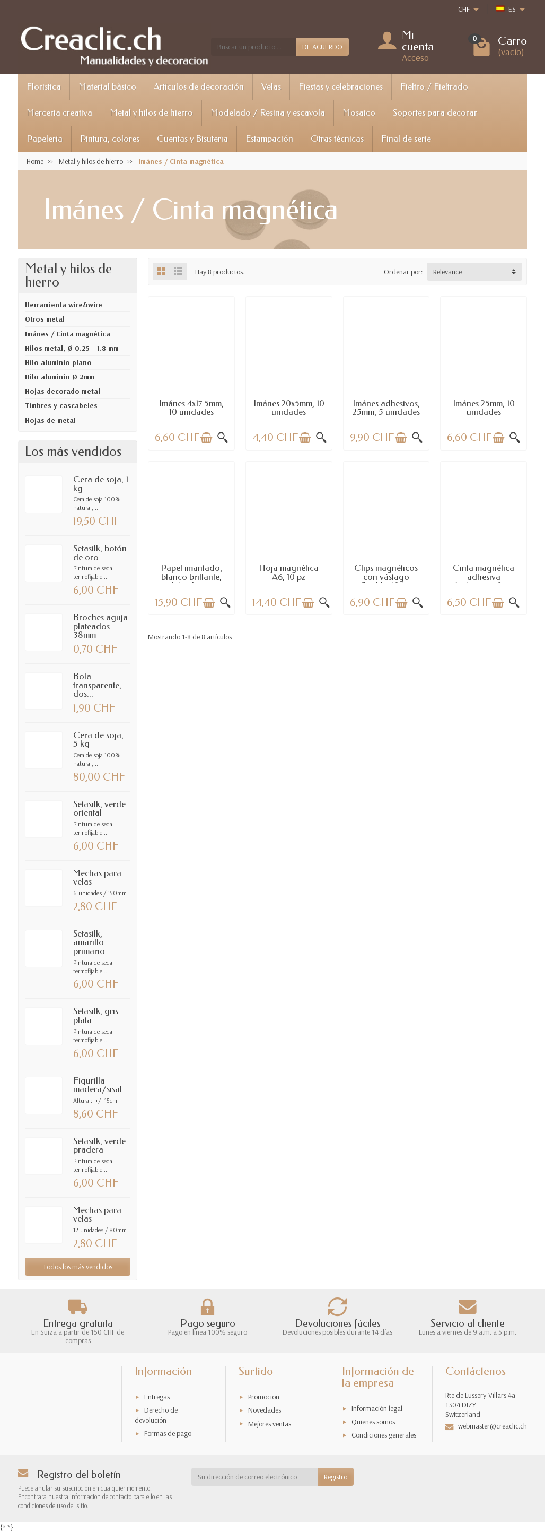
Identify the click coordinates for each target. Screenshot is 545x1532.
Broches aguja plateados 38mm (100, 626)
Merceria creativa (59, 113)
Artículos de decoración (199, 87)
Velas (271, 87)
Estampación (269, 139)
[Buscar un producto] (253, 47)
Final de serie (406, 139)
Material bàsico (107, 87)
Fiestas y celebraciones (340, 87)
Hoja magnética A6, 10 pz (289, 572)
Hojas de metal (50, 420)
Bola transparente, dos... (97, 685)
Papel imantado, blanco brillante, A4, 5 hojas (191, 577)
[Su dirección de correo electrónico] (254, 1477)
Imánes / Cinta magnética (67, 334)
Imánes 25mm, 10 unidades (484, 408)
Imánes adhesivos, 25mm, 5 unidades (386, 408)
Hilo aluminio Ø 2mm (59, 377)
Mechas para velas (97, 877)
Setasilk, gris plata (95, 1015)
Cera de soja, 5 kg (98, 739)
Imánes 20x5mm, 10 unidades (288, 408)
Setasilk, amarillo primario (89, 942)
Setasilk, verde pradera (99, 1145)
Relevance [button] (447, 271)
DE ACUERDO (322, 46)
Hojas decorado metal (62, 391)
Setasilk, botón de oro (100, 552)
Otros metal (45, 319)
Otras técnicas (337, 139)
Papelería (45, 139)
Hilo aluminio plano (58, 362)
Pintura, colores (109, 139)
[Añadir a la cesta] (206, 438)
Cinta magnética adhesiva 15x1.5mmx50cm (483, 577)
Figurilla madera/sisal (97, 1085)
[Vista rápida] (222, 438)
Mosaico (358, 113)
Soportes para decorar (435, 113)
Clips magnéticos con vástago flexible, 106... (386, 577)
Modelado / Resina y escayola (267, 113)
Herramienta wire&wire (63, 304)
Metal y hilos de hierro (151, 113)
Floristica (44, 87)
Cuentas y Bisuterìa (192, 139)
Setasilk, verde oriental (99, 808)
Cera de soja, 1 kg (100, 484)
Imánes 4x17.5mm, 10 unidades (191, 408)
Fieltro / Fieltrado (434, 87)
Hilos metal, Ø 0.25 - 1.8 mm (72, 348)
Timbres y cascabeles (61, 405)
